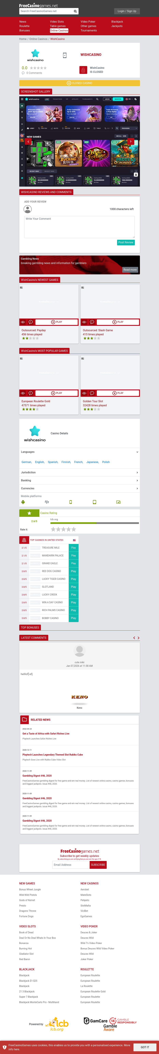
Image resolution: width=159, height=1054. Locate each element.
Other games (88, 26)
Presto (22, 907)
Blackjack (117, 21)
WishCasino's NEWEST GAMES (39, 279)
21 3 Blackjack (27, 993)
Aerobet (85, 891)
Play (73, 549)
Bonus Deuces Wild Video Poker (97, 950)
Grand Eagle (50, 564)
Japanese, (92, 462)
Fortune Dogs (26, 918)
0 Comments (34, 73)
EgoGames (86, 918)
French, (78, 462)
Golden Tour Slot (93, 401)
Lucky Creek (49, 596)
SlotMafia (86, 907)
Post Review (125, 242)
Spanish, (53, 462)
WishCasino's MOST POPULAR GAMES (44, 351)
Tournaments (89, 30)
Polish (106, 462)
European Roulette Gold (36, 401)
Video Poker (88, 21)
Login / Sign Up (127, 11)
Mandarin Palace (53, 557)
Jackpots (117, 26)
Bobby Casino (50, 619)
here (16, 1049)
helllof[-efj (27, 675)
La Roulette (87, 988)
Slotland (48, 588)
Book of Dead (26, 934)
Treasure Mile (51, 549)
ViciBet (84, 912)
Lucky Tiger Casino (54, 580)
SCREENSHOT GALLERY (35, 91)
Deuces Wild (87, 939)
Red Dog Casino (51, 572)
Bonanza (23, 945)
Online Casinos (59, 30)
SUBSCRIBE (98, 866)
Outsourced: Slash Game (98, 330)
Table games (58, 26)
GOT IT (145, 1047)
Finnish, (66, 462)
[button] (28, 141)
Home (23, 39)
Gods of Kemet (27, 902)
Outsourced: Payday (34, 330)
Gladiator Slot (26, 955)
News (22, 21)
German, (27, 462)
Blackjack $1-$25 (28, 982)
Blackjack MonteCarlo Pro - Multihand (39, 1004)
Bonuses (24, 30)
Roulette (24, 26)
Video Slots (57, 21)
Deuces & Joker (89, 934)
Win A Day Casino (52, 603)
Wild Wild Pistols (28, 896)
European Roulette (90, 977)
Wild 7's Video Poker (91, 945)
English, (39, 462)
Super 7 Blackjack (28, 998)
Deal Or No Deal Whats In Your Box (37, 939)
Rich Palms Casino (53, 611)
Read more (130, 269)
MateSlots (86, 896)
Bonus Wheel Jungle (30, 891)
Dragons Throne (27, 912)
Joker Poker (87, 961)
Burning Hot (25, 950)
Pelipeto (85, 902)
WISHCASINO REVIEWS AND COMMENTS (46, 192)
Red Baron (24, 961)
